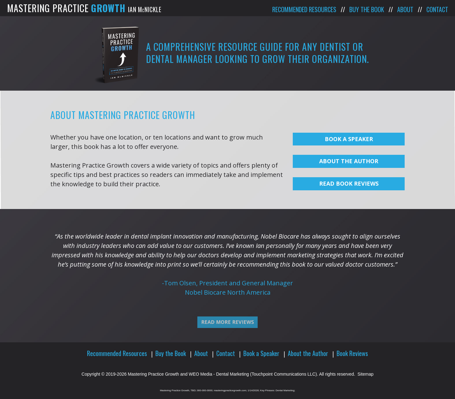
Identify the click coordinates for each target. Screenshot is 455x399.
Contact (437, 9)
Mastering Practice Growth (153, 374)
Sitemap (365, 374)
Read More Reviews (227, 330)
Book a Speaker (349, 139)
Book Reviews (352, 353)
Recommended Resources (304, 9)
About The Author (348, 161)
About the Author (308, 353)
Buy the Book (366, 9)
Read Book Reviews (349, 183)
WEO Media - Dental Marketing (219, 374)
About (405, 9)
